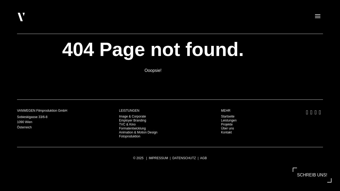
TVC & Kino (127, 124)
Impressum (158, 158)
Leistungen (229, 120)
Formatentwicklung (132, 128)
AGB (203, 158)
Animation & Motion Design (138, 132)
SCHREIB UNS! (312, 175)
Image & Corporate (132, 116)
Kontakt (226, 132)
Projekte (227, 124)
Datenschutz (184, 158)
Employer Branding (132, 120)
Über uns (227, 128)
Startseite (228, 116)
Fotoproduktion (129, 136)
